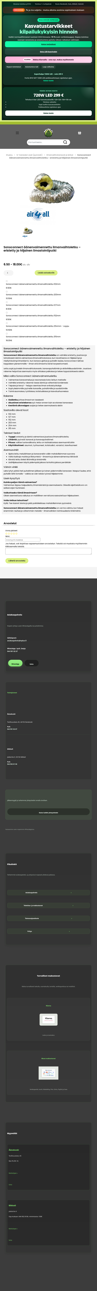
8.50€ (9, 309)
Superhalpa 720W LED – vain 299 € (48, 74)
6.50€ (9, 288)
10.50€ (9, 298)
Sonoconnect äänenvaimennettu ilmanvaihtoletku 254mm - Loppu (37, 326)
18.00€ (9, 340)
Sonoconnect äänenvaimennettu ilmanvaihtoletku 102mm (33, 284)
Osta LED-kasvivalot (48, 52)
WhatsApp (15, 664)
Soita (31, 664)
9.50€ (8, 319)
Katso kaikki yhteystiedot (48, 813)
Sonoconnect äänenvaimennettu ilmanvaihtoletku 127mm (33, 305)
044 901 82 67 (12, 651)
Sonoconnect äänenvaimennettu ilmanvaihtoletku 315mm (33, 336)
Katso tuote (48, 80)
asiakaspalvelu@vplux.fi (16, 641)
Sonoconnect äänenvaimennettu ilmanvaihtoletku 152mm (33, 315)
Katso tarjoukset (48, 44)
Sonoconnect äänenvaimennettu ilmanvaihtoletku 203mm (33, 294)
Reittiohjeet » (13, 1173)
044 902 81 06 (12, 764)
